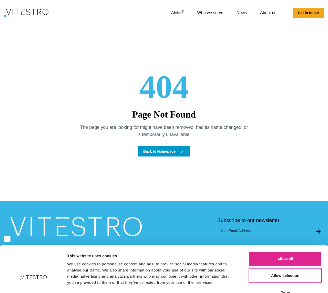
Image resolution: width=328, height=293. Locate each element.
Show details (269, 283)
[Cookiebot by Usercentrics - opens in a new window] (33, 283)
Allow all (285, 226)
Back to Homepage (164, 151)
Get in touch (308, 13)
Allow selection (285, 242)
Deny (285, 259)
